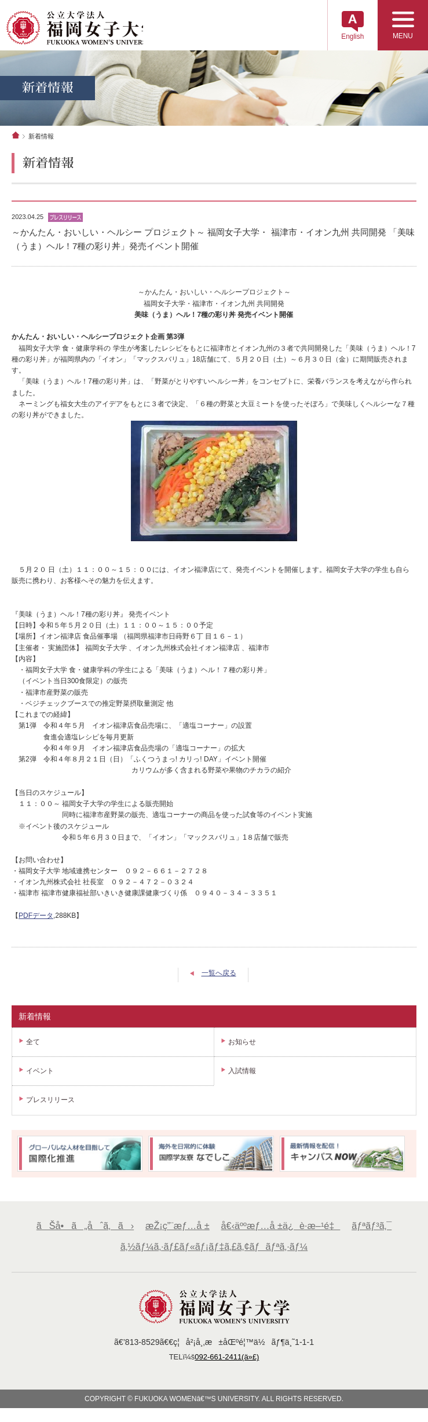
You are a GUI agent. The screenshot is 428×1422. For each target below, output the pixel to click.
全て (33, 1044)
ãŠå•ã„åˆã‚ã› (84, 1228)
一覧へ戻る (219, 975)
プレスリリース (50, 1102)
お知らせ (242, 1044)
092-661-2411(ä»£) (227, 1359)
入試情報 (242, 1073)
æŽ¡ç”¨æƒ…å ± (177, 1228)
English (350, 38)
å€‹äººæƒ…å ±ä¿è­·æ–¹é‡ (281, 1228)
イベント (40, 1073)
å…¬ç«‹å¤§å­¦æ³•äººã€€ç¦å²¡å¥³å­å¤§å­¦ (82, 28)
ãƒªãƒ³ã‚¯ (373, 1228)
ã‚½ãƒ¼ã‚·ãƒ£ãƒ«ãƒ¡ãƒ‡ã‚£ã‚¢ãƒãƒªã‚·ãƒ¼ (214, 1249)
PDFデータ (36, 917)
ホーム (16, 136)
